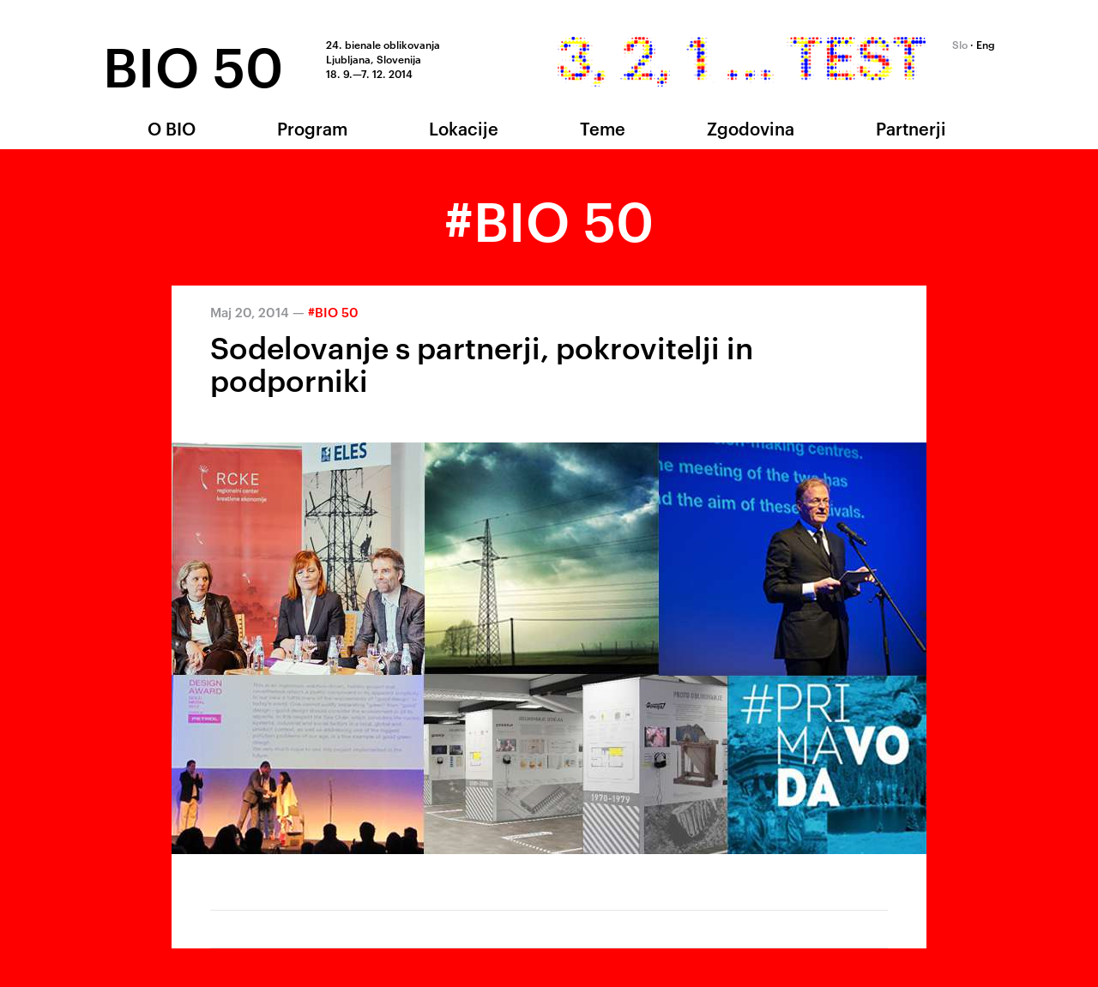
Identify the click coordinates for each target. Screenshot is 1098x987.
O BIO (172, 128)
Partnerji (911, 128)
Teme (602, 128)
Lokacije (463, 128)
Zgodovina (750, 128)
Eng (985, 43)
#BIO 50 (333, 312)
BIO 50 (193, 63)
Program (312, 128)
